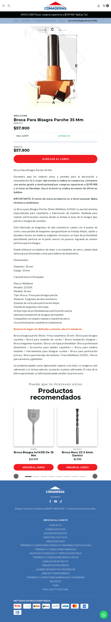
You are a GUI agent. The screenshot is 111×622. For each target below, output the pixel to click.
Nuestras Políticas (55, 537)
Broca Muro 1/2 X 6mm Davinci (77, 454)
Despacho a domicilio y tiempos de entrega (55, 553)
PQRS (56, 585)
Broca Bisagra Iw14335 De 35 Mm (34, 454)
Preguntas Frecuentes (55, 565)
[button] (28, 476)
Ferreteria (26, 21)
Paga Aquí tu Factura (55, 589)
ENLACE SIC (56, 581)
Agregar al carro (55, 158)
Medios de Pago (55, 541)
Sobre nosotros (55, 529)
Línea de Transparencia (55, 573)
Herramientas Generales (45, 21)
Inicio (16, 21)
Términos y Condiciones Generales (55, 549)
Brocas (62, 21)
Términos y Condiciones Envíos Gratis (56, 557)
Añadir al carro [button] (33, 467)
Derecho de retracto (55, 561)
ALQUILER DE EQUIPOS (55, 533)
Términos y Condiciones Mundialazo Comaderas (55, 577)
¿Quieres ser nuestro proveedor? (55, 569)
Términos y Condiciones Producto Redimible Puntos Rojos (55, 545)
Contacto (55, 525)
